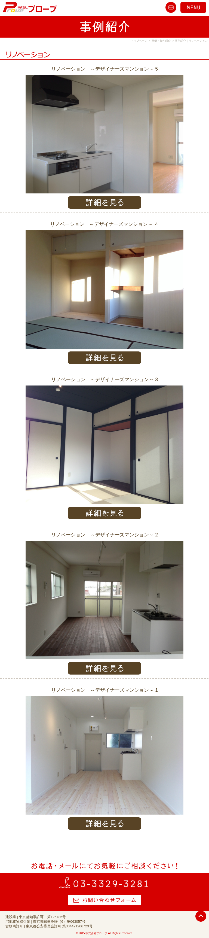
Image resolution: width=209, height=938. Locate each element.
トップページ (139, 40)
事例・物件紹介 (161, 40)
